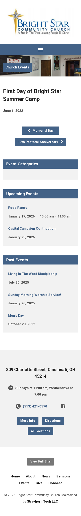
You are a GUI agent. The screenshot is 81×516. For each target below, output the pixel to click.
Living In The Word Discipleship (32, 274)
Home (15, 476)
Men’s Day (16, 316)
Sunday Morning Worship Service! (34, 295)
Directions (53, 421)
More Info (27, 421)
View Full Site (40, 461)
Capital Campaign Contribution (32, 228)
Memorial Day (40, 131)
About (30, 476)
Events (24, 483)
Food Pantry (17, 208)
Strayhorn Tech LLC (42, 501)
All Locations (40, 431)
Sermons (63, 476)
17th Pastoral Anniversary (41, 142)
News (45, 476)
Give (39, 483)
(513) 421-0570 (35, 406)
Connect (55, 483)
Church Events (17, 67)
